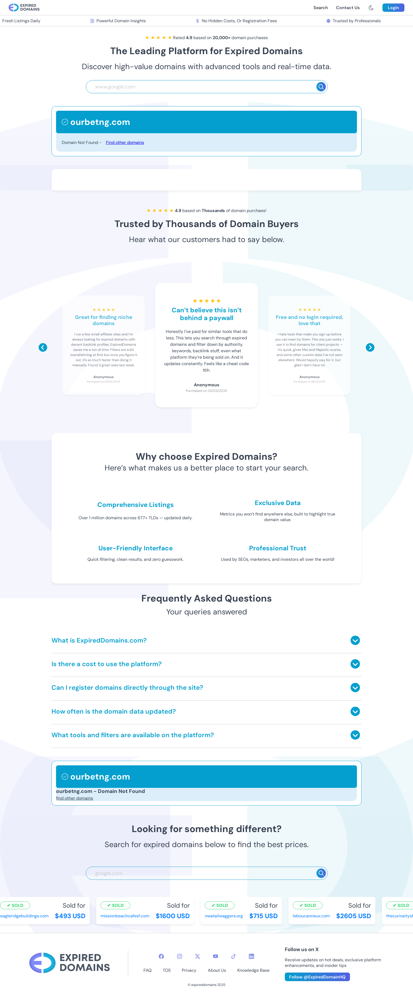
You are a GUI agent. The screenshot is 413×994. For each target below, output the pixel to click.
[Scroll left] (43, 347)
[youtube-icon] (215, 956)
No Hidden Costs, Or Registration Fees (236, 21)
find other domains (74, 798)
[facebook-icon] (161, 956)
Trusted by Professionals (354, 21)
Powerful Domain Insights (118, 21)
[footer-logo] (69, 963)
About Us (217, 970)
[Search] (321, 86)
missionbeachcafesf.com (125, 916)
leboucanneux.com (311, 916)
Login (393, 7)
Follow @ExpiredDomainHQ (317, 977)
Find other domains (125, 142)
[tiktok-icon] (233, 956)
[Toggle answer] (355, 640)
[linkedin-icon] (251, 956)
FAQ (147, 970)
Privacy (189, 970)
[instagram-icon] (179, 956)
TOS (167, 970)
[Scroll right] (370, 347)
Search (321, 7)
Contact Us (348, 7)
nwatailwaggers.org (224, 916)
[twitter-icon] (197, 956)
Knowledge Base (253, 970)
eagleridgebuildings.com (25, 916)
